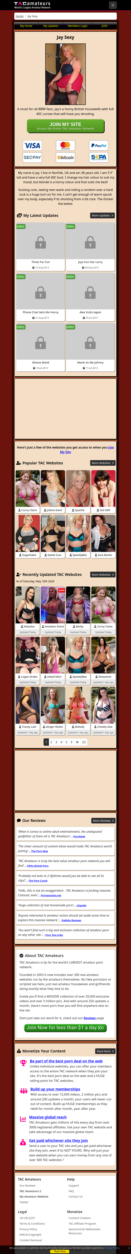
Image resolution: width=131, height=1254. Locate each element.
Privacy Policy (112, 1248)
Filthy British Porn (38, 865)
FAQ (71, 1191)
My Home (26, 26)
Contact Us (76, 1196)
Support (74, 1185)
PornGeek (79, 836)
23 (84, 742)
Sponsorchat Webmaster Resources (85, 1231)
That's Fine (60, 1251)
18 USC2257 (27, 1218)
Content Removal (30, 1240)
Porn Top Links (54, 935)
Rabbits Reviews (71, 920)
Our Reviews (27, 1185)
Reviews (90, 1018)
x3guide (81, 905)
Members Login (78, 26)
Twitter (24, 1202)
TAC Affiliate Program (82, 1223)
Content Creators (80, 1218)
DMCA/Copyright (30, 1234)
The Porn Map (39, 851)
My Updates (50, 26)
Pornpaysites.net (51, 895)
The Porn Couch (38, 880)
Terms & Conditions (32, 1223)
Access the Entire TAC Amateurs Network (65, 126)
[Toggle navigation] (113, 5)
